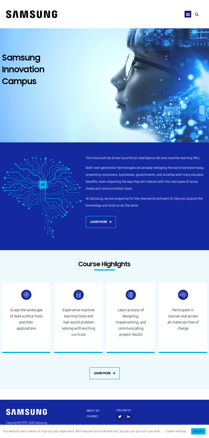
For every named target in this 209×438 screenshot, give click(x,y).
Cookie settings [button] (176, 431)
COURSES (92, 416)
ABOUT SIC (93, 410)
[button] (188, 14)
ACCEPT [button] (198, 431)
